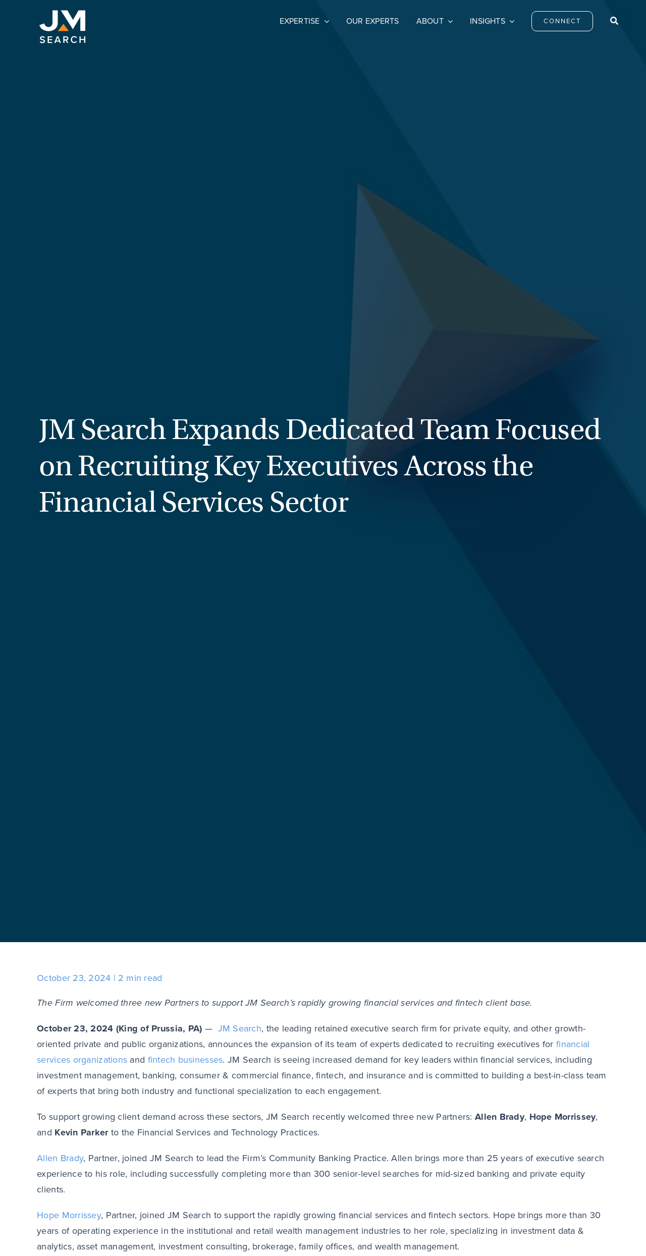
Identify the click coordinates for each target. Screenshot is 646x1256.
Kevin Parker (62, 602)
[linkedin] (574, 1137)
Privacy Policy (178, 1233)
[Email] (67, 828)
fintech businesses (185, 390)
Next (584, 898)
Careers (367, 1139)
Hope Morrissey (69, 545)
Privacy (474, 1139)
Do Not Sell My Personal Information (257, 1233)
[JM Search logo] (62, 14)
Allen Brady (60, 488)
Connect (261, 1139)
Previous (70, 898)
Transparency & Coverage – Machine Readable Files (391, 1233)
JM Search (239, 358)
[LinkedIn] (47, 828)
